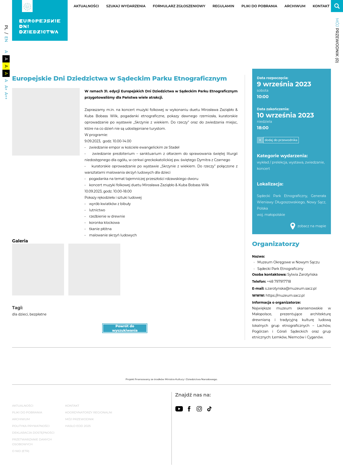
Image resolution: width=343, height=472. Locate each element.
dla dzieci (20, 314)
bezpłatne (37, 314)
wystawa (296, 162)
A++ (6, 95)
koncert (263, 168)
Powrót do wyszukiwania (125, 328)
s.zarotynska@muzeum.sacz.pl (291, 288)
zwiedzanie (314, 162)
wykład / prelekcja (272, 162)
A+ (6, 87)
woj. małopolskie (271, 214)
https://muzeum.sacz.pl (285, 295)
